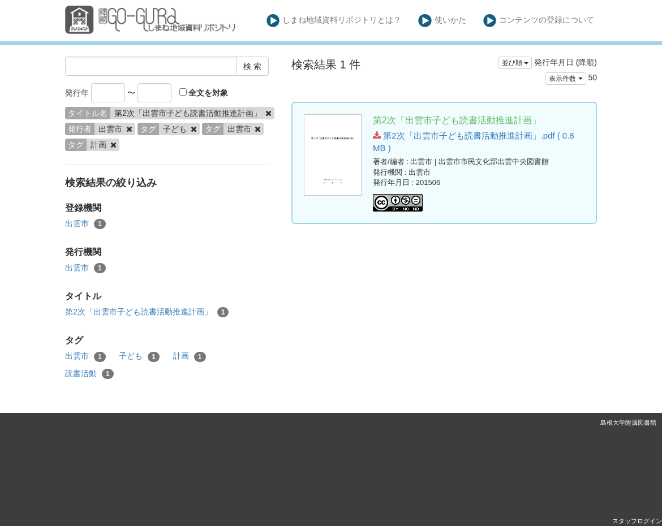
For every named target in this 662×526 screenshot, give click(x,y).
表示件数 (565, 79)
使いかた (442, 20)
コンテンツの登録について (539, 20)
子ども (139, 356)
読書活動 (89, 374)
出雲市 (85, 224)
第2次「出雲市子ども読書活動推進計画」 (147, 312)
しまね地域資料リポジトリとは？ (334, 20)
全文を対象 (204, 92)
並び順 (515, 63)
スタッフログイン (637, 521)
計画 (189, 356)
